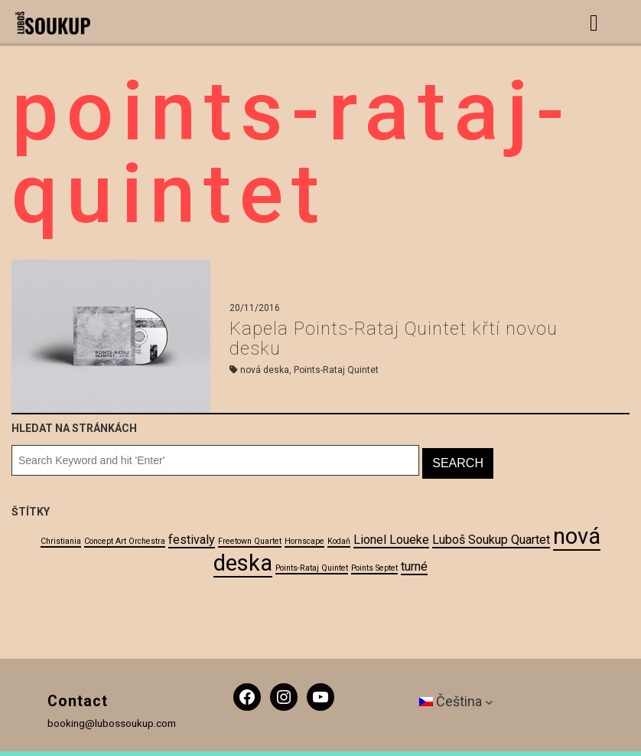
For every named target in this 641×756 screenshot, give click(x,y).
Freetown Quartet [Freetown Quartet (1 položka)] (249, 541)
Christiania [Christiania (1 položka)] (61, 541)
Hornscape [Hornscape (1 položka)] (304, 541)
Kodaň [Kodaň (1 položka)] (338, 541)
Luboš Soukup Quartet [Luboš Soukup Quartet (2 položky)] (491, 539)
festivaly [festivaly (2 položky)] (191, 539)
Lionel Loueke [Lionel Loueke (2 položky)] (391, 539)
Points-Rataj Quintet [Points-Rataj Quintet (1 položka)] (311, 568)
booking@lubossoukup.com (111, 723)
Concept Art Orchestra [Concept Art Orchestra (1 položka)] (124, 541)
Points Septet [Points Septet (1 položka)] (374, 568)
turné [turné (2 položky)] (414, 566)
